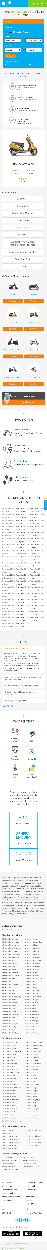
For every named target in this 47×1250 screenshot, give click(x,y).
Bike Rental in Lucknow (31, 990)
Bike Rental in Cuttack (31, 954)
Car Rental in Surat (8, 1112)
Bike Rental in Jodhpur (9, 981)
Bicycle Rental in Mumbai (10, 1145)
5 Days (18, 65)
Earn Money (27, 402)
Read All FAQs (8, 706)
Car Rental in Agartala (9, 1042)
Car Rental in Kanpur (9, 1078)
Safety (28, 1193)
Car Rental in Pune (8, 1103)
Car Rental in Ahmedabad (33, 1042)
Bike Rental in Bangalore (10, 945)
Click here (23, 76)
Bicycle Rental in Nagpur (32, 1145)
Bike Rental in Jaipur (9, 978)
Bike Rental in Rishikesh (10, 1015)
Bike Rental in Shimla (9, 1018)
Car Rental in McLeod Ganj (11, 1088)
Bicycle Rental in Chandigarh (33, 1130)
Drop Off (8, 46)
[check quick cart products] (37, 3)
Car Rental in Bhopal (31, 1048)
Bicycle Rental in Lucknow (32, 1142)
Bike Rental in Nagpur (31, 1000)
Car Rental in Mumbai (9, 1091)
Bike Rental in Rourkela (32, 1015)
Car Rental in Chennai (9, 1054)
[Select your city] (42, 3)
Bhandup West (23, 220)
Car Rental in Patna (30, 1097)
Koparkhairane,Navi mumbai (22, 252)
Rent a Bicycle (24, 930)
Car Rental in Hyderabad (10, 1072)
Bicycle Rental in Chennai (10, 1136)
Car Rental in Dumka (31, 1060)
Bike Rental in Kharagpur (10, 984)
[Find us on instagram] (29, 1220)
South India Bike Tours (10, 1170)
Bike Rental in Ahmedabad (11, 942)
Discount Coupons (32, 1197)
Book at (8, 27)
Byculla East (22, 234)
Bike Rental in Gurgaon (32, 966)
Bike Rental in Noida (9, 1006)
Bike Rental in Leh (8, 990)
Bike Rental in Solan (9, 1021)
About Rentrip (7, 1182)
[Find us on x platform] (23, 1220)
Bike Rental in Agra (30, 939)
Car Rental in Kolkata (9, 1082)
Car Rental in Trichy (8, 1115)
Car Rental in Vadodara (10, 1118)
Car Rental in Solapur (9, 1109)
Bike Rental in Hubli (30, 972)
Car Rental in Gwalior (31, 1069)
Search (10, 56)
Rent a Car (14, 930)
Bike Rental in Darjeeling (10, 957)
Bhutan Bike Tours (29, 1164)
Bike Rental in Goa (8, 966)
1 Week (24, 65)
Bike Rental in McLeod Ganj (11, 997)
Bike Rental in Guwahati (10, 969)
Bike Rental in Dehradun (32, 957)
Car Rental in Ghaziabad (32, 1063)
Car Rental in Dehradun (32, 1057)
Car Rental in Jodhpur (31, 1075)
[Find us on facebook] (17, 1220)
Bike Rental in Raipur (9, 1012)
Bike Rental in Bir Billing (32, 948)
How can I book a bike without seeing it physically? (22, 686)
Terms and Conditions (11, 1197)
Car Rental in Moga (30, 1088)
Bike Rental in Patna (30, 1006)
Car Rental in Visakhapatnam (12, 1121)
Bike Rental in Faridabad (32, 960)
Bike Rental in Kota (30, 987)
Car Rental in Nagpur (31, 1091)
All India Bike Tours (8, 1167)
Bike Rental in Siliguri (31, 1018)
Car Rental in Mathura (31, 1085)
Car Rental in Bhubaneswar (11, 1051)
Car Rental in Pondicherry (11, 1100)
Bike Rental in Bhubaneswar (11, 948)
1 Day (7, 65)
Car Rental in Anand (9, 1045)
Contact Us (29, 1204)
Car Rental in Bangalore (10, 1048)
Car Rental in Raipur (30, 1103)
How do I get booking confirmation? (17, 701)
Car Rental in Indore (31, 1072)
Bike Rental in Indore (31, 975)
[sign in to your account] (33, 3)
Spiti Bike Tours (28, 1158)
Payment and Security (11, 1193)
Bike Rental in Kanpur (31, 981)
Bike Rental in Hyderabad (11, 975)
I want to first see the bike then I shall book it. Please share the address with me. (23, 678)
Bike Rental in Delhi (8, 960)
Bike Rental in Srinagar (10, 1024)
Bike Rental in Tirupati (31, 1024)
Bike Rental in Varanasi (31, 1030)
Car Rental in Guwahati (10, 1069)
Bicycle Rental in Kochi (31, 1139)
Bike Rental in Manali (9, 993)
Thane (23, 266)
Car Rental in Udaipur (31, 1115)
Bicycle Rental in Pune (9, 1148)
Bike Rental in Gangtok (10, 963)
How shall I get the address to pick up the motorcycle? (19, 693)
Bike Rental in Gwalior (31, 969)
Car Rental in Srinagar (31, 1109)
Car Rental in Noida (30, 1094)
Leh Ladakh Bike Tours (10, 1158)
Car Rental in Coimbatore (32, 1054)
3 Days (12, 65)
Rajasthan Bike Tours (9, 1161)
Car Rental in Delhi (8, 1060)
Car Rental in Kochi (30, 1078)
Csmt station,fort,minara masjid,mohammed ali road (22, 243)
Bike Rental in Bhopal (31, 945)
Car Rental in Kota (30, 1082)
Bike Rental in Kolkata (9, 987)
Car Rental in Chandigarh (32, 1051)
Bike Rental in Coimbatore (11, 954)
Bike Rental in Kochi (30, 984)
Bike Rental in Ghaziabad (32, 963)
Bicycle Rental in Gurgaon (11, 1139)
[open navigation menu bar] (3, 3)
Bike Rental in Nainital (9, 1003)
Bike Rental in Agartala (10, 939)
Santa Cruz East (22, 259)
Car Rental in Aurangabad (33, 1045)
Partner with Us (31, 1186)
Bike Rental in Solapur (31, 1021)
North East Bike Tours (30, 1161)
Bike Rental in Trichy (9, 1027)
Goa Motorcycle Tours (31, 1167)
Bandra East (22, 198)
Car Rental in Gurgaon (31, 1066)
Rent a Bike (6, 930)
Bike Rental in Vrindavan (32, 1033)
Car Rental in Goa (8, 1066)
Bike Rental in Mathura (31, 993)
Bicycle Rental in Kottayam (11, 1142)
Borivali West (22, 227)
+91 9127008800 (33, 1212)
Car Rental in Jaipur (8, 1075)
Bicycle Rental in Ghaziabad (33, 1136)
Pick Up (7, 36)
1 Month (32, 65)
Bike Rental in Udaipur (31, 1027)
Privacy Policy (7, 1200)
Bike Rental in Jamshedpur (33, 978)
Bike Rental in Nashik (31, 1003)
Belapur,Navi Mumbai (22, 213)
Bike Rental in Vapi (8, 1030)
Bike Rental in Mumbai (9, 1000)
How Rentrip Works (10, 1189)
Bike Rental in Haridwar (10, 972)
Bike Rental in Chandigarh (11, 951)
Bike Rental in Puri (30, 1009)
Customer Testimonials (34, 1182)
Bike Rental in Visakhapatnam (12, 1033)
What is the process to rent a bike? (17, 649)
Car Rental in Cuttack (9, 1057)
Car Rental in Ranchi (9, 1106)
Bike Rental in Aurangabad (33, 942)
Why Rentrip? (7, 1186)
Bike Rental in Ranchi (31, 1012)
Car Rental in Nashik (9, 1094)
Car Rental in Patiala (9, 1097)
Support (28, 1200)
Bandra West (23, 206)
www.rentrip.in (18, 653)
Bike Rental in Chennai (31, 951)
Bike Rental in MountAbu (32, 997)
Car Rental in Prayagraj (32, 1100)
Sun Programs (18, 1248)
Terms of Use (31, 1189)
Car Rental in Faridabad (10, 1063)
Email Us (6, 1212)
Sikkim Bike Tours (8, 1164)
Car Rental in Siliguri (30, 1106)
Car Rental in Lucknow (9, 1085)
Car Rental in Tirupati (31, 1112)
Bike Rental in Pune (8, 1009)
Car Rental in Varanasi (31, 1118)
